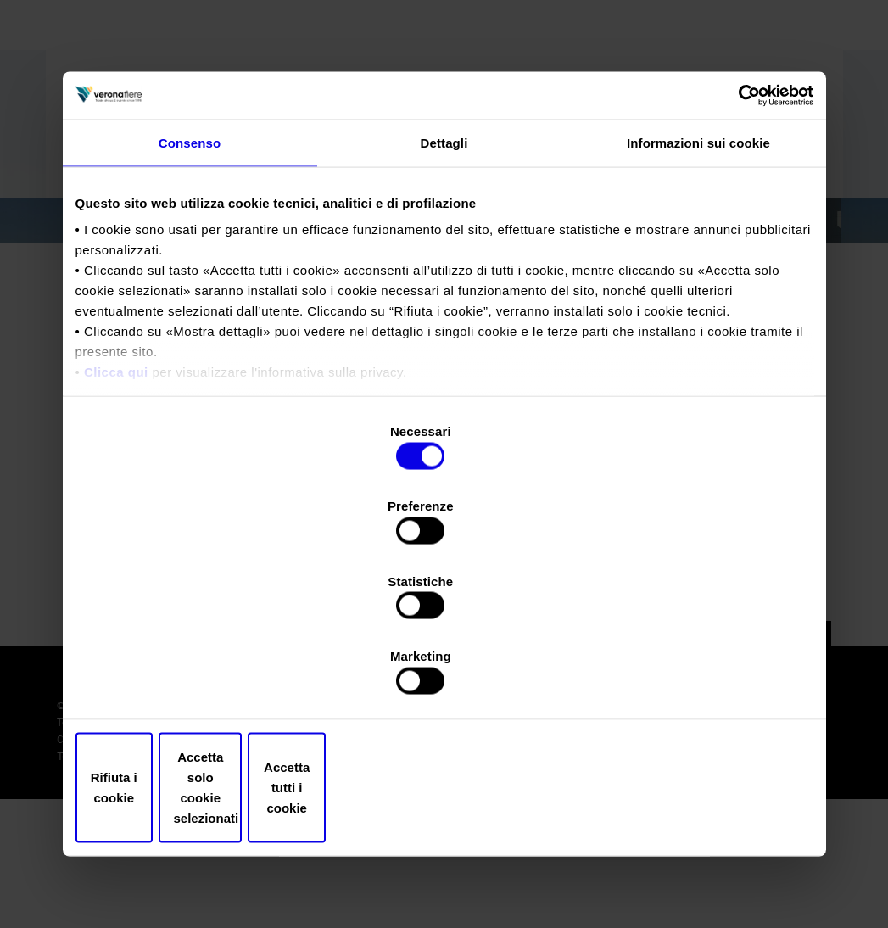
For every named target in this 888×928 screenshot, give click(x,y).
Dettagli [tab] (444, 288)
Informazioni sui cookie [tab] (698, 288)
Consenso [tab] (190, 288)
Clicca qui (116, 518)
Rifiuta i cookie (196, 675)
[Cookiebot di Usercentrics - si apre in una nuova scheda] (739, 239)
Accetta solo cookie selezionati (444, 675)
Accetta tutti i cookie (692, 675)
